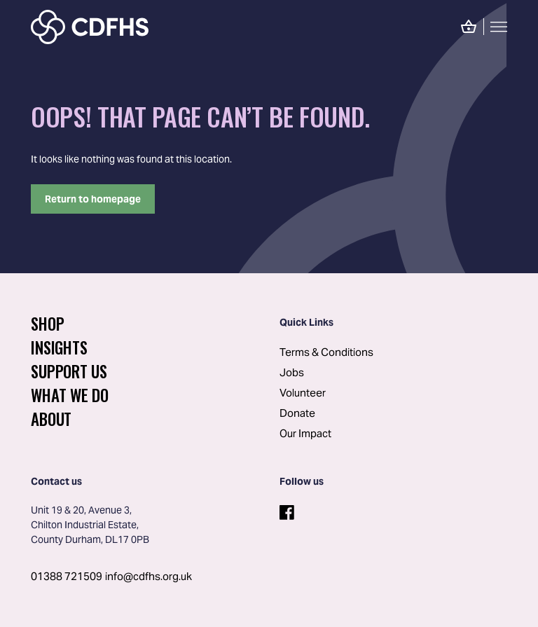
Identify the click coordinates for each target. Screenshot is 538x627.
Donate (297, 413)
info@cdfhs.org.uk (148, 576)
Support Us (69, 371)
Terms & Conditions (326, 352)
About (51, 419)
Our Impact (305, 433)
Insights (59, 347)
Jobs (292, 372)
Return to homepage (93, 199)
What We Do (70, 395)
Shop (47, 324)
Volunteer (303, 392)
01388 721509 (66, 576)
